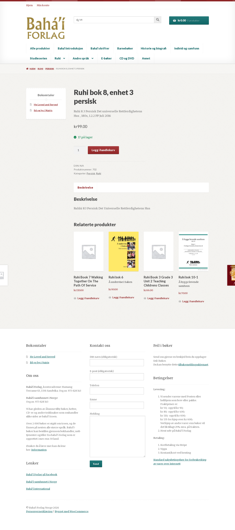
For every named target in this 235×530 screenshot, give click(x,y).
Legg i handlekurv (103, 150)
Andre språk (81, 58)
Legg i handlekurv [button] (88, 298)
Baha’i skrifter (100, 48)
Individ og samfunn (186, 48)
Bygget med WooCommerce (71, 511)
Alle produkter (40, 48)
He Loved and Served (46, 104)
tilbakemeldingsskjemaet (193, 364)
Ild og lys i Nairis (43, 110)
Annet (146, 58)
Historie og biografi (153, 48)
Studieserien (38, 58)
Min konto (43, 5)
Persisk (49, 68)
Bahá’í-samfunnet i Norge (41, 481)
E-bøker (106, 58)
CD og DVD (126, 58)
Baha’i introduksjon (70, 48)
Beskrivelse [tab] (85, 187)
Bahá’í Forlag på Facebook (41, 474)
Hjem (29, 5)
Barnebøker (125, 48)
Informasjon (39, 449)
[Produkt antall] (79, 150)
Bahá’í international (38, 488)
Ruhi (58, 58)
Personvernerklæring (39, 511)
